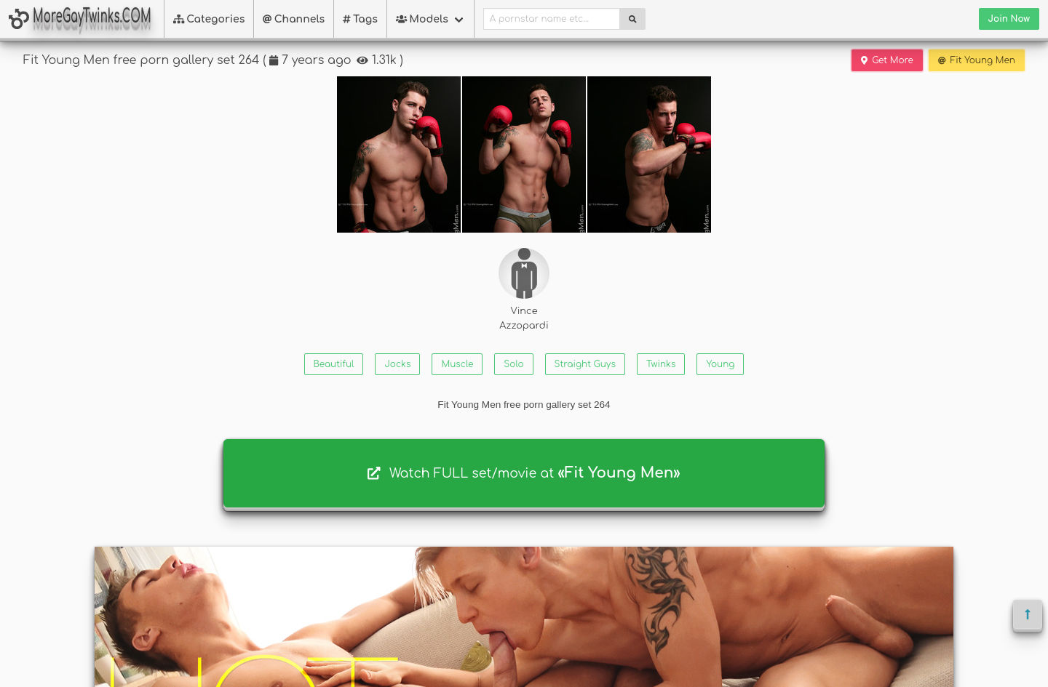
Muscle (457, 364)
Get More (887, 60)
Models (422, 19)
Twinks (660, 364)
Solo (513, 364)
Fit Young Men (976, 60)
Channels (294, 19)
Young (720, 364)
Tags (360, 19)
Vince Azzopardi (524, 289)
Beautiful (334, 364)
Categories (209, 19)
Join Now (1009, 19)
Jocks (397, 364)
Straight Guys (585, 364)
